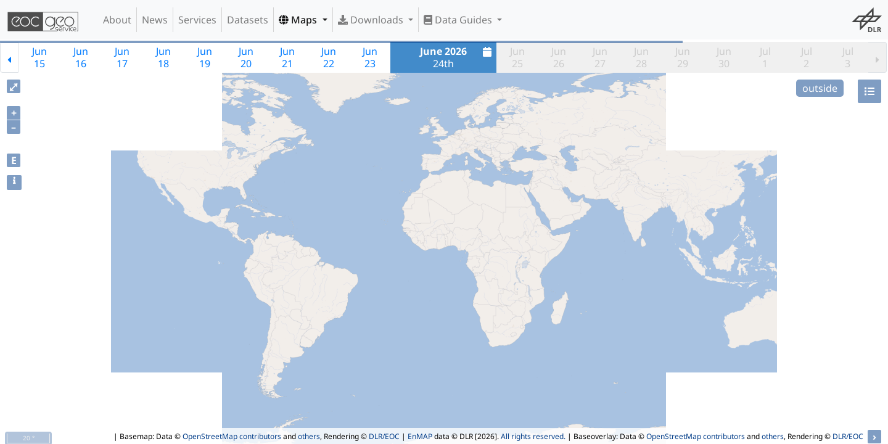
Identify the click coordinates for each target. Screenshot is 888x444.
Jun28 (641, 57)
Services (197, 20)
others (309, 436)
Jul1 (765, 57)
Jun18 (163, 57)
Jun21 (287, 57)
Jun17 (122, 57)
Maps (299, 20)
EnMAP (420, 436)
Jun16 (80, 57)
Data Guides (459, 20)
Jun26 (558, 57)
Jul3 (847, 57)
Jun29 (682, 57)
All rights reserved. (533, 436)
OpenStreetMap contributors (232, 436)
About (117, 20)
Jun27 (600, 57)
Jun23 (370, 57)
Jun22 (328, 57)
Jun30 (724, 57)
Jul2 (806, 57)
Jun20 (246, 57)
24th (457, 57)
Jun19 (204, 57)
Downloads (372, 20)
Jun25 (517, 57)
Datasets (247, 20)
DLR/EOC (384, 436)
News (155, 20)
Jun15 (39, 57)
